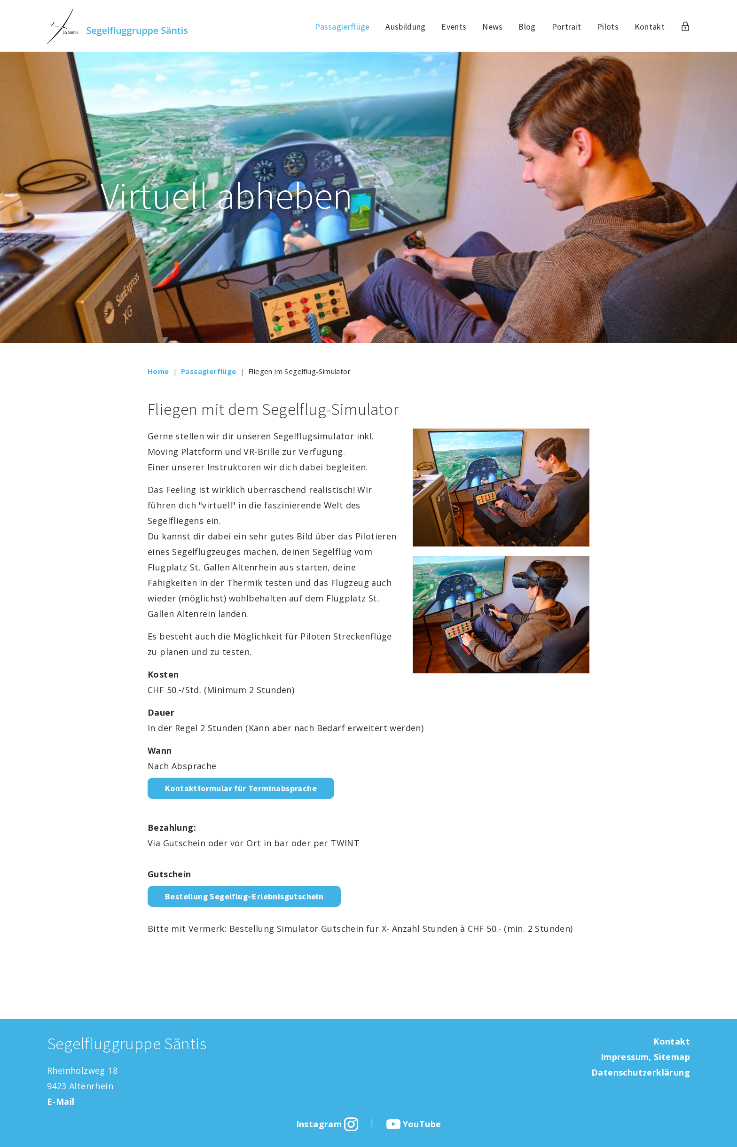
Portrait (566, 26)
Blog (526, 26)
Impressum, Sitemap (645, 1056)
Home (158, 371)
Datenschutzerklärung (640, 1072)
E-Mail (60, 1101)
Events (453, 26)
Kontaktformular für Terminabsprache (241, 788)
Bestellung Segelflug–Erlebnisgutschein (244, 896)
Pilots (608, 26)
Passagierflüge (342, 26)
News (492, 26)
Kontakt (650, 26)
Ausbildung (405, 26)
